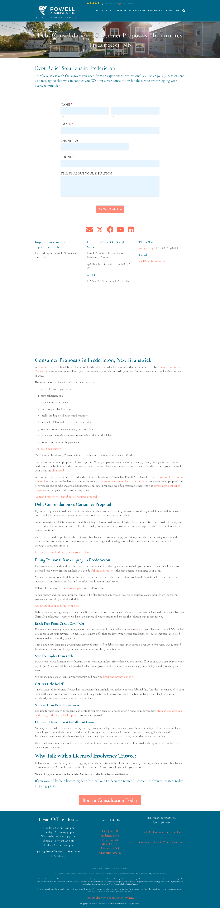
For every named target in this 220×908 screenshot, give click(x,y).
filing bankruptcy (103, 570)
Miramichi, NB (109, 844)
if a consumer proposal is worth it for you (124, 481)
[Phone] (110, 163)
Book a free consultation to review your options (62, 552)
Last (112, 116)
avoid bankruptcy (51, 449)
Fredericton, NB (110, 835)
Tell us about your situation (86, 173)
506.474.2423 (165, 76)
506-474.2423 (47, 786)
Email (67, 124)
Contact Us (172, 10)
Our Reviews (137, 10)
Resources (155, 10)
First (62, 116)
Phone (67, 157)
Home (99, 10)
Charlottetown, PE (110, 853)
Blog (109, 10)
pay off (140, 629)
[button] (89, 229)
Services (120, 10)
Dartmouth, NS (110, 848)
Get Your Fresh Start (110, 209)
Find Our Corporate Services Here (161, 832)
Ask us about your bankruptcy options (57, 605)
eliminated (58, 470)
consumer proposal (48, 367)
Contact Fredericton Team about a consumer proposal (66, 496)
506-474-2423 (76, 588)
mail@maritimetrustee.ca (153, 261)
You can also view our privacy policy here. (110, 897)
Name (66, 104)
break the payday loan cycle (119, 677)
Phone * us (69, 141)
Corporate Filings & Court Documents (161, 842)
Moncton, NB (110, 840)
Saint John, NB (110, 831)
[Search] (183, 10)
